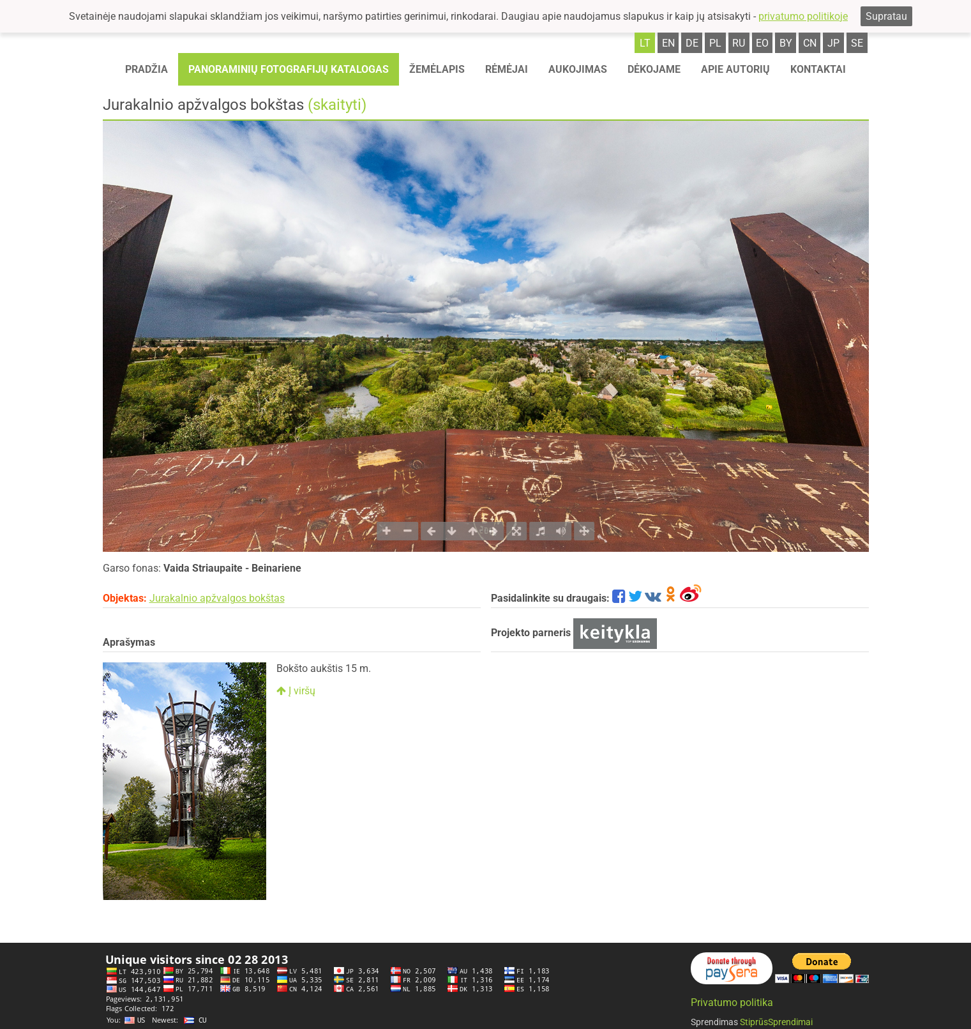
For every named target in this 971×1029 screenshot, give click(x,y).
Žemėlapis (437, 69)
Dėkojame (654, 69)
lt (645, 43)
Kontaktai (818, 69)
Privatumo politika (732, 1002)
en (668, 43)
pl (715, 43)
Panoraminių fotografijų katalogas (288, 69)
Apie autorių (735, 69)
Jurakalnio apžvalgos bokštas (217, 598)
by (785, 43)
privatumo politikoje (803, 16)
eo (762, 43)
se (857, 43)
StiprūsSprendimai (776, 1022)
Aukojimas (577, 69)
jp (833, 43)
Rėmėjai (506, 69)
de (692, 43)
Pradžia (146, 69)
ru (738, 43)
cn (810, 43)
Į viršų (295, 691)
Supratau (886, 16)
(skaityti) (337, 105)
